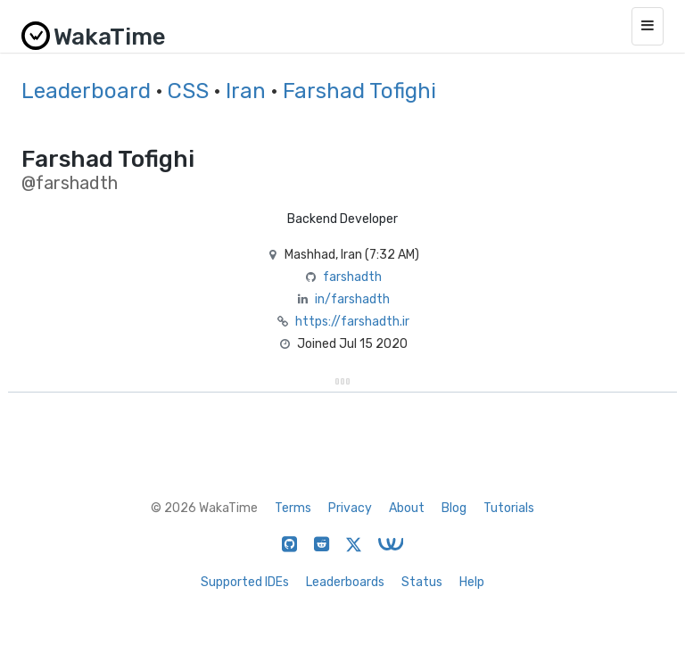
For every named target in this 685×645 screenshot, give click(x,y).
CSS (188, 91)
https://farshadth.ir (352, 321)
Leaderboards (345, 582)
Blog (454, 508)
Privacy (350, 508)
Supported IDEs (245, 582)
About (407, 508)
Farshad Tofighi (359, 91)
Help (471, 582)
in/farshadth (352, 299)
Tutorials (508, 508)
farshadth (352, 277)
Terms (293, 508)
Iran (246, 91)
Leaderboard (86, 91)
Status (421, 582)
